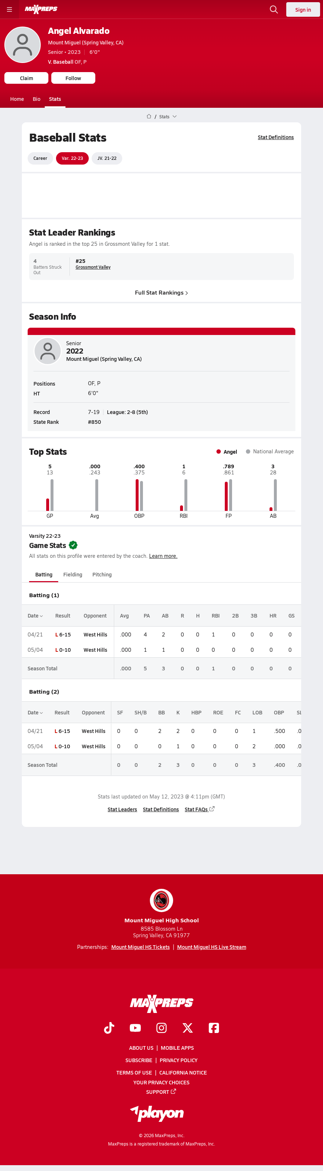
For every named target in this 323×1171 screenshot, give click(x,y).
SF (120, 712)
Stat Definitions (276, 137)
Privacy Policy (179, 1060)
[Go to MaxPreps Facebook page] (214, 1028)
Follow (73, 78)
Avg (124, 615)
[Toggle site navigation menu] (9, 9)
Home (17, 98)
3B (254, 615)
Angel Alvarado (78, 30)
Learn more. (163, 555)
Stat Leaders (122, 809)
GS (291, 615)
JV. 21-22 (106, 158)
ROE (218, 712)
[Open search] (273, 9)
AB (165, 615)
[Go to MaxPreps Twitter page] (188, 1028)
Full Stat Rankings (161, 292)
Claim (26, 78)
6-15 (65, 634)
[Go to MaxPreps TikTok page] (109, 1028)
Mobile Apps (177, 1047)
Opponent (95, 615)
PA (147, 615)
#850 (94, 421)
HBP (196, 712)
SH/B (141, 712)
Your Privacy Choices (161, 1082)
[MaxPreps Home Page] (149, 116)
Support (161, 1091)
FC (238, 712)
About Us (141, 1047)
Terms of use (134, 1072)
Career (40, 158)
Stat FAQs (200, 809)
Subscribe (138, 1060)
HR (273, 615)
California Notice (183, 1072)
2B (235, 615)
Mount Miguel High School (161, 906)
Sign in (303, 9)
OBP (279, 712)
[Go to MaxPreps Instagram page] (161, 1028)
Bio (36, 98)
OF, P (67, 61)
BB (161, 712)
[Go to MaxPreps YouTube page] (135, 1028)
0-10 (65, 649)
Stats (55, 98)
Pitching (102, 574)
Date (35, 615)
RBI (216, 615)
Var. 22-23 (72, 158)
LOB (257, 712)
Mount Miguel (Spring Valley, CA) (86, 42)
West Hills (95, 634)
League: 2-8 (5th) (127, 411)
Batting (43, 574)
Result (62, 615)
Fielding (72, 574)
